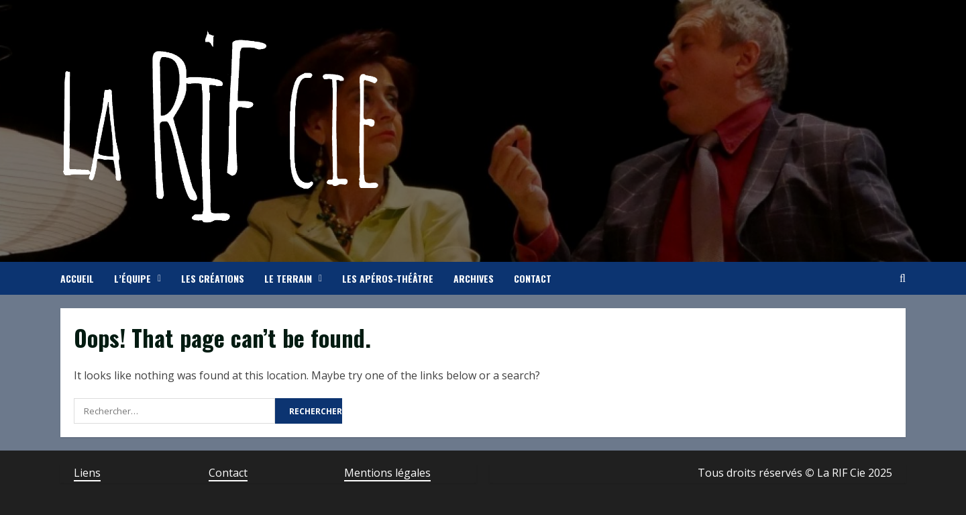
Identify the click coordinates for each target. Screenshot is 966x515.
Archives (473, 278)
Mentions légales (387, 472)
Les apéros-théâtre (387, 278)
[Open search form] (903, 278)
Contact (532, 278)
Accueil (77, 278)
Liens (87, 472)
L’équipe (132, 278)
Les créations (212, 278)
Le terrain (288, 278)
